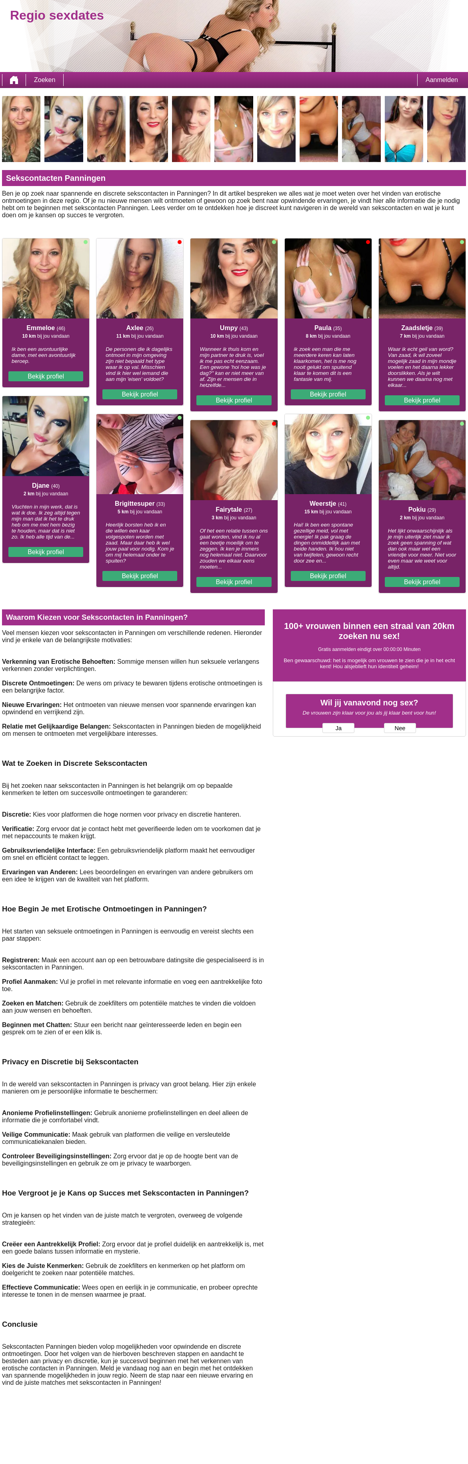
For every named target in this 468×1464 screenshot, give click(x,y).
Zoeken (44, 79)
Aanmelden (442, 79)
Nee (400, 728)
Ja (339, 728)
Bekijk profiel (46, 376)
